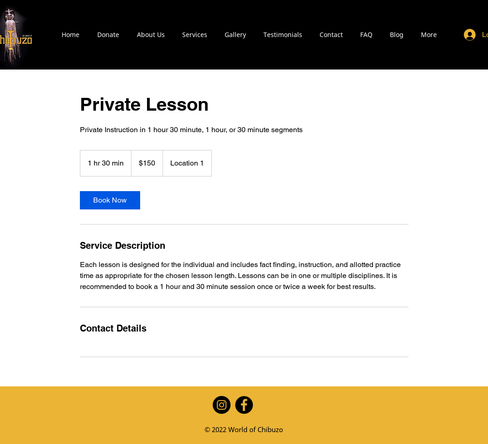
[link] (110, 200)
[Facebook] (244, 405)
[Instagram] (222, 405)
